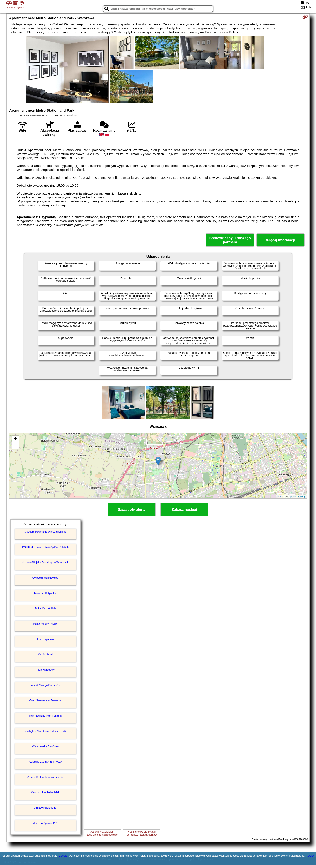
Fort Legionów (45, 639)
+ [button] (15, 439)
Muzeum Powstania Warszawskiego (45, 531)
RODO (310, 855)
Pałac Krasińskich (45, 608)
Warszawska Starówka (45, 746)
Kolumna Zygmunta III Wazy (45, 761)
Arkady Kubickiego (45, 807)
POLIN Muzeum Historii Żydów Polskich (45, 547)
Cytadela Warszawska (45, 577)
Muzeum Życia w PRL (45, 823)
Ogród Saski (45, 654)
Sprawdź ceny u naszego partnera (230, 240)
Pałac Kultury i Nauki (45, 623)
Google (63, 855)
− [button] (15, 445)
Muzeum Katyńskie (45, 593)
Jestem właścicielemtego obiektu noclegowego (102, 833)
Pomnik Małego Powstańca (45, 685)
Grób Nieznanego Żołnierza (45, 700)
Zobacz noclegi (184, 509)
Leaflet (280, 496)
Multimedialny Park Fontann (45, 715)
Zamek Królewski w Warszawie (45, 777)
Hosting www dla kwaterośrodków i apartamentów (142, 833)
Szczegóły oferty (131, 509)
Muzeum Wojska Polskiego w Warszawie (45, 562)
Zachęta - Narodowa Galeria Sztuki (45, 731)
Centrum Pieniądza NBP (45, 792)
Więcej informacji (280, 240)
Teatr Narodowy (45, 669)
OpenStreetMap (297, 496)
